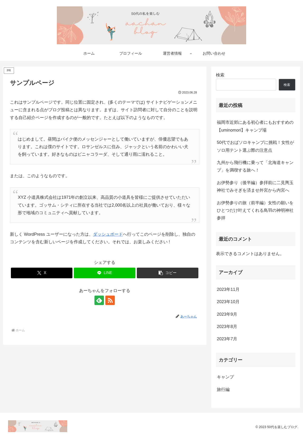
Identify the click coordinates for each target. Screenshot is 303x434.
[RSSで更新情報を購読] (110, 300)
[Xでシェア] (41, 273)
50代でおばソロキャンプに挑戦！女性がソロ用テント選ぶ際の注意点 (255, 146)
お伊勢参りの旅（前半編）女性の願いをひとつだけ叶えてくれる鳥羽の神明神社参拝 (255, 210)
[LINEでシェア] (104, 273)
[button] (167, 273)
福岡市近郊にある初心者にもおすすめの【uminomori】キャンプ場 (255, 126)
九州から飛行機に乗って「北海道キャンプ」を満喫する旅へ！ (255, 166)
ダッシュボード (108, 234)
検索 (220, 75)
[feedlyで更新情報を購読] (99, 300)
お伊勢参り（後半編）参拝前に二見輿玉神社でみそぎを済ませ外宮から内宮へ (255, 186)
